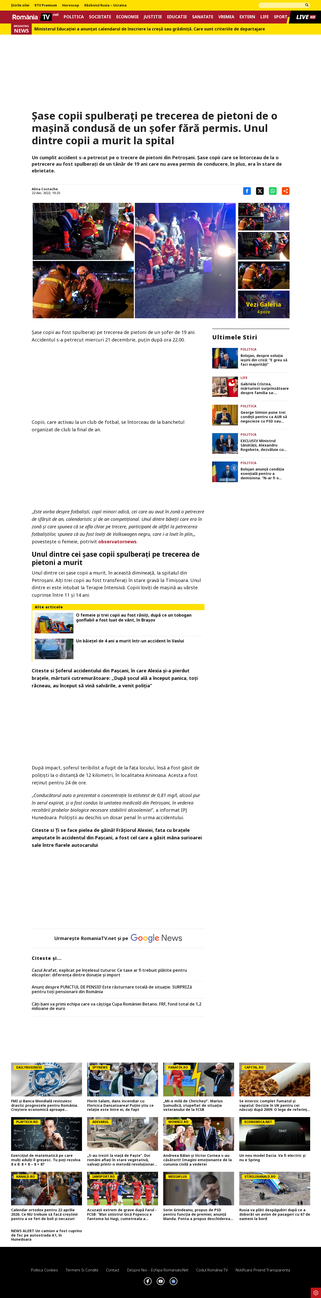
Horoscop (70, 5)
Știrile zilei (20, 5)
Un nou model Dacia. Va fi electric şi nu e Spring (272, 1157)
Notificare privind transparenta (263, 1270)
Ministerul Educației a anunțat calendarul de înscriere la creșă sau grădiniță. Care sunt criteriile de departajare (149, 29)
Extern (247, 16)
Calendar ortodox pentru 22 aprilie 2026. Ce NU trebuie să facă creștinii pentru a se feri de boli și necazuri (44, 1214)
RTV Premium (46, 5)
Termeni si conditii (82, 1270)
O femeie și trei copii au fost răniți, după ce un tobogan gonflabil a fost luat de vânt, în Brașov (134, 618)
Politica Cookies (44, 1270)
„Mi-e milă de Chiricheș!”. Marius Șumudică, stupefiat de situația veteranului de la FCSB (193, 1105)
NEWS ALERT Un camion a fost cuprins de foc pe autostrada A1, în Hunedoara (46, 1235)
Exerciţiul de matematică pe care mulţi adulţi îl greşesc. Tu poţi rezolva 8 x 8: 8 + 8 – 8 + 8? (45, 1159)
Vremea (226, 16)
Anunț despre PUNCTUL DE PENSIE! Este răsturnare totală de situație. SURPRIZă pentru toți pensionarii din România (112, 989)
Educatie (177, 16)
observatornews (117, 541)
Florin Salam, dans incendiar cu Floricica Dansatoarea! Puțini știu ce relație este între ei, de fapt (120, 1105)
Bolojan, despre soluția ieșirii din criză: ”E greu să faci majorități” (264, 360)
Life (264, 16)
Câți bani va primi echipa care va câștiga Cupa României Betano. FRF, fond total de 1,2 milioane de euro (116, 1006)
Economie (127, 16)
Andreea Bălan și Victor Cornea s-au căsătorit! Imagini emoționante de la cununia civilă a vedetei (197, 1159)
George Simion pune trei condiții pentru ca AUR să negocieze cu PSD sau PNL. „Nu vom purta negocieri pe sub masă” (264, 416)
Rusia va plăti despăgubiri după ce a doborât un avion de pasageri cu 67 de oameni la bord (274, 1214)
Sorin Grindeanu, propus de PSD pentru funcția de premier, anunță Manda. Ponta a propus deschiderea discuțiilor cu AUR (196, 1214)
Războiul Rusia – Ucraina (105, 5)
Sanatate (202, 16)
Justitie (153, 16)
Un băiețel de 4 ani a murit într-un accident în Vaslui (130, 641)
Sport (280, 16)
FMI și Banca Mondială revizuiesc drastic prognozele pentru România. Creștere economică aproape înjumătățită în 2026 (44, 1105)
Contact (112, 1270)
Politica (74, 16)
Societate (100, 16)
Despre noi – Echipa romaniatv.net (157, 1270)
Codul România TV (212, 1270)
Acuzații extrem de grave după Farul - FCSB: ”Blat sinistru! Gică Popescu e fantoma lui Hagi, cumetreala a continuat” (122, 1214)
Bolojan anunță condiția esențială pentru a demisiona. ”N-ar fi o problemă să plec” (262, 473)
